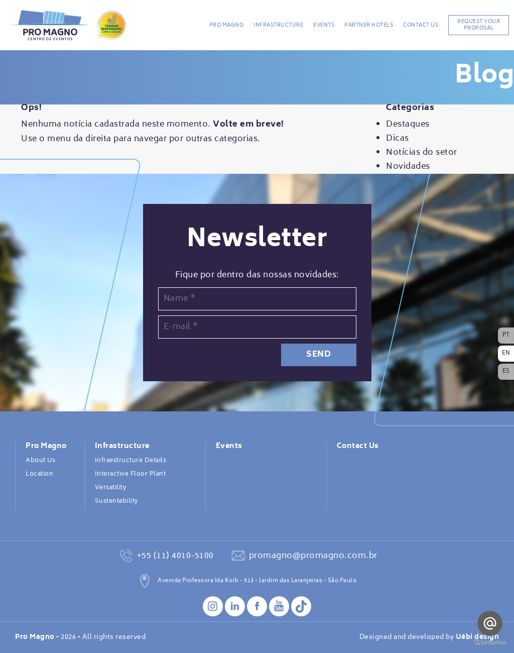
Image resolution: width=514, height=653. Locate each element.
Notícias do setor (421, 153)
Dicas (397, 139)
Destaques (408, 125)
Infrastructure (278, 25)
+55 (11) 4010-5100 (175, 556)
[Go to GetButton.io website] (490, 642)
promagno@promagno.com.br (313, 556)
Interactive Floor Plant (130, 474)
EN (506, 353)
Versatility (111, 488)
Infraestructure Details (131, 461)
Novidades (408, 167)
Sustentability (117, 501)
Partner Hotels (368, 25)
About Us (40, 461)
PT (506, 335)
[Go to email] (489, 623)
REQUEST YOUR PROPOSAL (478, 25)
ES (506, 371)
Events (323, 25)
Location (39, 474)
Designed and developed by (429, 637)
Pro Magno (226, 25)
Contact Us (420, 25)
